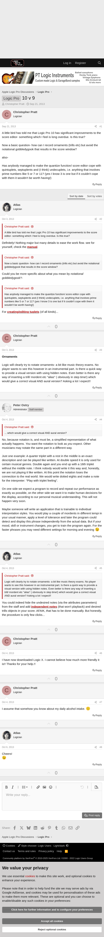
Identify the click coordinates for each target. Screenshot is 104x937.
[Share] (95, 126)
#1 (101, 126)
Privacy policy (46, 851)
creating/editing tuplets (23, 311)
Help (59, 851)
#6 (101, 653)
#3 (101, 350)
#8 (101, 747)
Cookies (9, 845)
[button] (6, 787)
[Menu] (5, 63)
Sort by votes (94, 196)
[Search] (99, 62)
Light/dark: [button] (61, 845)
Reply (98, 184)
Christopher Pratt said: (17, 226)
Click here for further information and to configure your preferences (52, 909)
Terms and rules (27, 851)
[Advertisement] (52, 29)
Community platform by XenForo (32, 858)
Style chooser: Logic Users (35, 845)
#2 (101, 219)
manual (32, 246)
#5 (101, 568)
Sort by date (76, 196)
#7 (101, 702)
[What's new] (91, 62)
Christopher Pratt (14, 104)
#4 (101, 419)
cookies (30, 876)
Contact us (9, 851)
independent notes (44, 606)
